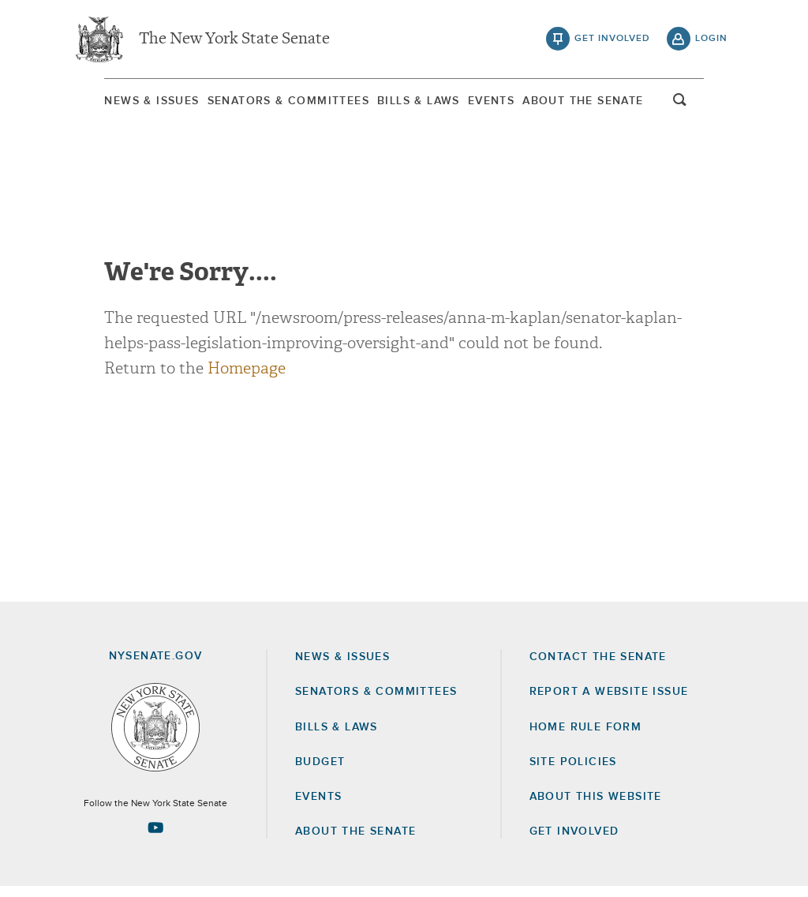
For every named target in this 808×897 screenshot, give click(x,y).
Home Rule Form (585, 737)
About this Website (595, 807)
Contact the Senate (598, 667)
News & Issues (120, 101)
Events (502, 101)
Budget (320, 772)
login (711, 39)
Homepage (247, 378)
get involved (612, 39)
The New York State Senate (234, 39)
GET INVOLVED (574, 841)
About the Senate (355, 841)
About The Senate (608, 101)
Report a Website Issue (609, 701)
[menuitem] (120, 101)
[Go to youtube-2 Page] (155, 838)
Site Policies (573, 772)
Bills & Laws (415, 101)
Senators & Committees (270, 101)
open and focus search (712, 105)
